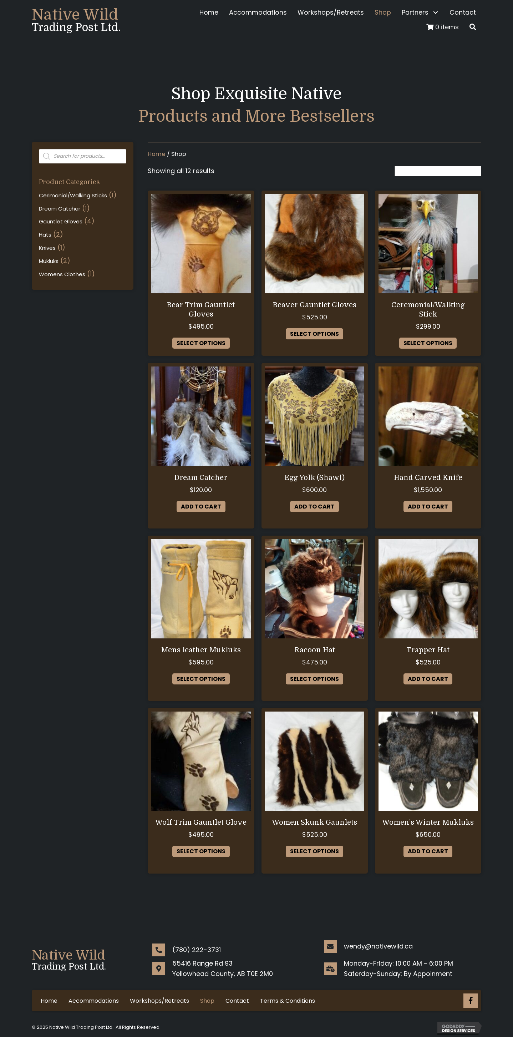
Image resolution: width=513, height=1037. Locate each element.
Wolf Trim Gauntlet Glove (201, 822)
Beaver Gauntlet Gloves (314, 305)
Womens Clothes (62, 274)
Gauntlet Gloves (60, 221)
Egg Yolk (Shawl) (314, 478)
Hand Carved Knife (428, 478)
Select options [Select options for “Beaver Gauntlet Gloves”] (314, 334)
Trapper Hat (427, 650)
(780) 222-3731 (196, 949)
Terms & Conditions (287, 1001)
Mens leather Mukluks (201, 650)
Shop (207, 1001)
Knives (47, 248)
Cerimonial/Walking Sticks (73, 195)
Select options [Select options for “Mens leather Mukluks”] (201, 679)
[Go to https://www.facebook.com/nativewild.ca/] (470, 1000)
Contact (237, 1001)
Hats (45, 234)
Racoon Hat (314, 650)
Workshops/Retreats (159, 1001)
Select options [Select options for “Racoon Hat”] (314, 679)
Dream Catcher (59, 208)
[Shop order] (438, 171)
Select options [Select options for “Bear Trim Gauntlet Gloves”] (201, 343)
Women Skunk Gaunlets (314, 822)
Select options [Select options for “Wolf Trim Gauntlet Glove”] (201, 851)
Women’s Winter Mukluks (428, 822)
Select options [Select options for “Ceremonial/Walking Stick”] (427, 343)
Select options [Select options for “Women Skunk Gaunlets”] (314, 851)
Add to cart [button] (201, 506)
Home (157, 154)
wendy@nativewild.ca (378, 946)
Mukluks (49, 261)
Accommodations (93, 1001)
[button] (435, 12)
